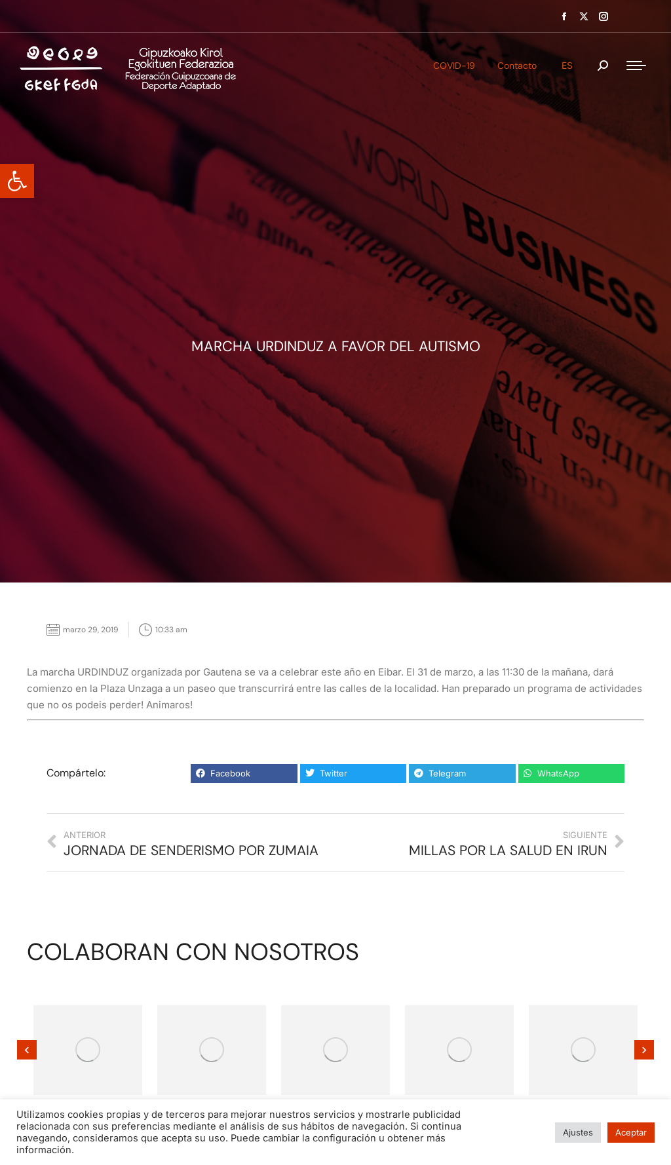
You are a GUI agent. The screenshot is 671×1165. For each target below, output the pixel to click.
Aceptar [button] (631, 1132)
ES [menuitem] (567, 65)
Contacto (517, 65)
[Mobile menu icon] (636, 65)
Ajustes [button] (578, 1132)
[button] (17, 181)
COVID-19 (454, 65)
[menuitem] (567, 65)
